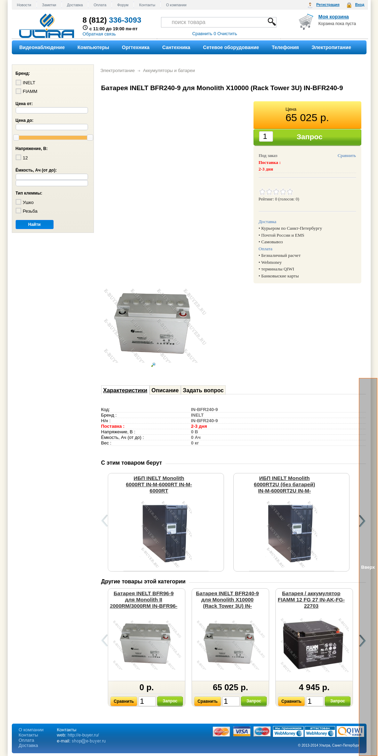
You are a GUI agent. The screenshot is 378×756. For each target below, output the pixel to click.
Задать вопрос (203, 390)
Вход (359, 4)
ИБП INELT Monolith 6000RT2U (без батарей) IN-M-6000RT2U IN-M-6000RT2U (284, 487)
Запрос (170, 701)
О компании (176, 5)
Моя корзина (334, 16)
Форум (122, 5)
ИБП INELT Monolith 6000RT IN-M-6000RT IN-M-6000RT (159, 484)
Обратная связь (99, 34)
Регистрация (327, 4)
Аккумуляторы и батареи (169, 70)
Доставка (75, 5)
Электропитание (117, 70)
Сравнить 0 (204, 33)
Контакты (147, 5)
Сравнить (347, 155)
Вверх (368, 567)
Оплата (100, 5)
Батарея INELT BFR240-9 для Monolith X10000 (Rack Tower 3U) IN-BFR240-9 (227, 602)
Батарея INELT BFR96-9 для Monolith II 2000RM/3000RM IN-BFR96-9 (143, 602)
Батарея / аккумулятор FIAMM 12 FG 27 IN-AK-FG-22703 (311, 599)
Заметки (49, 5)
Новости (24, 5)
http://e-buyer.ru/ (83, 735)
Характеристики (125, 390)
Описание (165, 390)
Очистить (227, 33)
